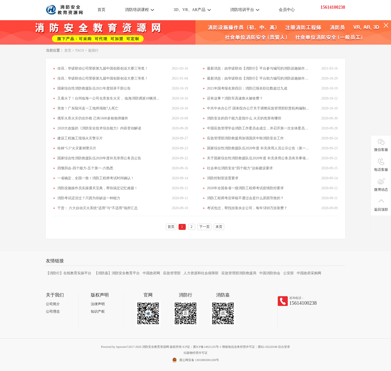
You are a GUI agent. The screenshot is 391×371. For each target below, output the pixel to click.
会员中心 (287, 9)
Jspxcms (121, 347)
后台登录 (284, 347)
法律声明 (98, 304)
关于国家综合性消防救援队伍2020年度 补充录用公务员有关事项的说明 (258, 158)
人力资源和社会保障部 (201, 273)
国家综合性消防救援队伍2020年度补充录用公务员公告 (99, 158)
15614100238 (303, 303)
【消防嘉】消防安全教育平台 (117, 273)
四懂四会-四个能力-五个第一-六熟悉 (85, 168)
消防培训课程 (137, 9)
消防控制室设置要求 (222, 178)
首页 (101, 9)
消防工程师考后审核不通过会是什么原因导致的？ (245, 198)
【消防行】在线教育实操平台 (68, 273)
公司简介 (53, 304)
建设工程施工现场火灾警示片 (80, 138)
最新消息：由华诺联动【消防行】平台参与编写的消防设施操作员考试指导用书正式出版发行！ (258, 68)
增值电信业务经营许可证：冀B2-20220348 (249, 347)
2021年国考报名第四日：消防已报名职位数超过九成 (247, 88)
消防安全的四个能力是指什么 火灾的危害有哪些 (244, 118)
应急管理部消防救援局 (238, 273)
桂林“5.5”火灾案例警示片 (76, 148)
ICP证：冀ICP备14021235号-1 (202, 347)
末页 (218, 227)
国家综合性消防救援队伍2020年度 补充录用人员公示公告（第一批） (258, 148)
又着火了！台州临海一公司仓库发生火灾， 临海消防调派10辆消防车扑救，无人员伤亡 (108, 98)
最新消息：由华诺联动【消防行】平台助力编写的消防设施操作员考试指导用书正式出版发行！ (258, 78)
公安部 (288, 273)
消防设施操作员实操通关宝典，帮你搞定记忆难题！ (97, 188)
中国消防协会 (269, 273)
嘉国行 (93, 50)
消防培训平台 (242, 9)
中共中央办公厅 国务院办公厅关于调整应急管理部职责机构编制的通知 (258, 108)
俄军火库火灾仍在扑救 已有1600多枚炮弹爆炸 (92, 118)
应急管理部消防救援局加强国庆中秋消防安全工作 (245, 138)
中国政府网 (151, 273)
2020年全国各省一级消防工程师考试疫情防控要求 (245, 188)
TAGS (79, 50)
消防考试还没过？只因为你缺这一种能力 (88, 198)
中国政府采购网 (309, 273)
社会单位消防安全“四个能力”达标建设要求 (240, 168)
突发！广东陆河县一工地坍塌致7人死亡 (87, 108)
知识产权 (98, 311)
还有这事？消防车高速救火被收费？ (235, 98)
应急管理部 (172, 273)
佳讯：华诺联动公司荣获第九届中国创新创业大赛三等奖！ (102, 68)
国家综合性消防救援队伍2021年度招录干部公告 (94, 88)
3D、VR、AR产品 (189, 9)
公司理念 (53, 311)
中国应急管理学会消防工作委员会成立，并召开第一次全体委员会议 (258, 128)
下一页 (204, 227)
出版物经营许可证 (195, 353)
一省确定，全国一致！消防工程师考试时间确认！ (95, 178)
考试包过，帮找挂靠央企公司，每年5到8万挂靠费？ (247, 208)
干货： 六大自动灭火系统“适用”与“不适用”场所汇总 (97, 208)
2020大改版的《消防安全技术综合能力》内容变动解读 (99, 128)
